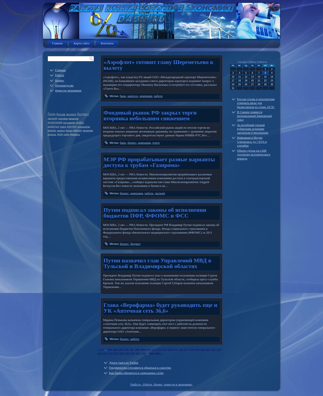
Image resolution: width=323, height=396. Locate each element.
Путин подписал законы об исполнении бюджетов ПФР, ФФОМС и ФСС (155, 213)
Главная (57, 43)
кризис (52, 130)
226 (111, 353)
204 (115, 349)
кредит (72, 126)
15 (265, 76)
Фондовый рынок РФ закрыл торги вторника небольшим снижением (150, 115)
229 (127, 353)
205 (121, 349)
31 (233, 88)
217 (186, 349)
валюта (61, 130)
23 (272, 80)
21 (259, 80)
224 (100, 353)
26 (246, 84)
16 (272, 76)
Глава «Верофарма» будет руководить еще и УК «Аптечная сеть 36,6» (160, 308)
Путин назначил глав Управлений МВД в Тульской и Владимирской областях (157, 263)
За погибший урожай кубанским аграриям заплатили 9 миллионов (252, 129)
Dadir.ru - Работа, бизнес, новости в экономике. (161, 384)
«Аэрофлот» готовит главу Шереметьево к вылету (158, 65)
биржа (69, 130)
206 (126, 349)
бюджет (83, 114)
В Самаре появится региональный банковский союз (254, 116)
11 (239, 76)
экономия (88, 130)
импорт (77, 130)
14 (259, 76)
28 (259, 84)
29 (265, 84)
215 (175, 349)
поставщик (69, 122)
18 (239, 80)
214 (169, 349)
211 (153, 349)
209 (142, 349)
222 (213, 349)
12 (246, 76)
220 (202, 349)
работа (158, 96)
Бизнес (59, 80)
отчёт (66, 134)
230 (132, 353)
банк (52, 114)
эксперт (71, 114)
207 (131, 349)
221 (208, 349)
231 (138, 353)
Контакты (107, 43)
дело (60, 134)
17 (233, 80)
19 (246, 80)
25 (239, 84)
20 (252, 80)
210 (148, 349)
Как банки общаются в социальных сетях (136, 373)
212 (159, 349)
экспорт (53, 118)
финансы (75, 134)
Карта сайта (82, 43)
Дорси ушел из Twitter (123, 362)
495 (152, 353)
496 (157, 353)
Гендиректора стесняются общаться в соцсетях (140, 367)
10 (233, 76)
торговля (63, 118)
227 (116, 353)
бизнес (132, 142)
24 (233, 84)
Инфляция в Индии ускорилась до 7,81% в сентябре (252, 141)
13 (252, 76)
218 (191, 349)
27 (252, 84)
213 (164, 349)
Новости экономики (68, 90)
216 (181, 349)
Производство (64, 85)
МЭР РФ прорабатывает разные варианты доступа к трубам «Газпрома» (159, 162)
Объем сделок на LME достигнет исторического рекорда (253, 154)
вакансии (73, 118)
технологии (83, 126)
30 (272, 84)
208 (137, 349)
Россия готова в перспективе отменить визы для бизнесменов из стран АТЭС (256, 103)
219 (197, 349)
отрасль (52, 134)
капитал (53, 126)
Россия (61, 114)
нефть (80, 122)
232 (143, 353)
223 (219, 349)
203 (110, 349)
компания (55, 122)
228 (121, 353)
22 (265, 80)
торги (63, 126)
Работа (59, 75)
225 (105, 353)
